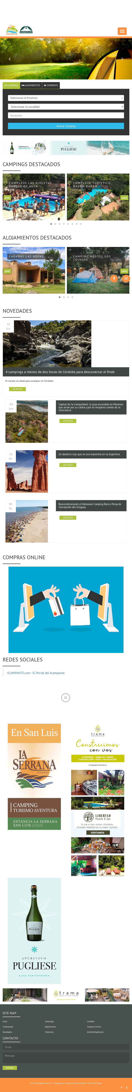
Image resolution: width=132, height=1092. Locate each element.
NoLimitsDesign (95, 1083)
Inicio (5, 1021)
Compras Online (94, 1027)
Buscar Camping (66, 126)
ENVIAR (9, 1067)
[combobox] (66, 98)
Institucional (8, 1027)
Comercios (52, 85)
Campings (11, 85)
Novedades (7, 1032)
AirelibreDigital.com (95, 1032)
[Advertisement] (67, 10)
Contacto (90, 1021)
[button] (10, 58)
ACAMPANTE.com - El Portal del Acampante (36, 673)
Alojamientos (31, 85)
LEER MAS (17, 389)
